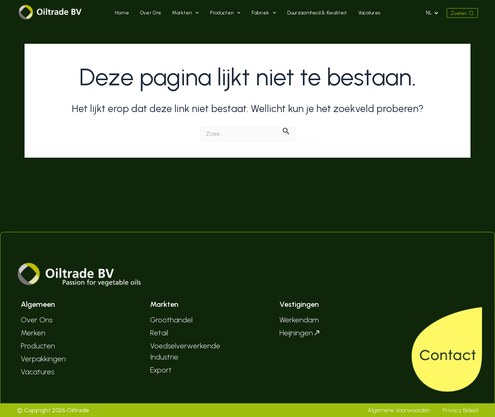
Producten (225, 13)
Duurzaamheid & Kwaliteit (317, 13)
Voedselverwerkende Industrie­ (185, 351)
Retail (159, 332)
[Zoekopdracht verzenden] (286, 130)
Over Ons (150, 13)
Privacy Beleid (460, 410)
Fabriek (264, 13)
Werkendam (299, 319)
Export (161, 369)
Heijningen (300, 332)
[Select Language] (431, 13)
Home (122, 13)
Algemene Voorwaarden (399, 410)
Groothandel (171, 319)
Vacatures (369, 13)
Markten (185, 13)
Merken (33, 332)
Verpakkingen (43, 358)
